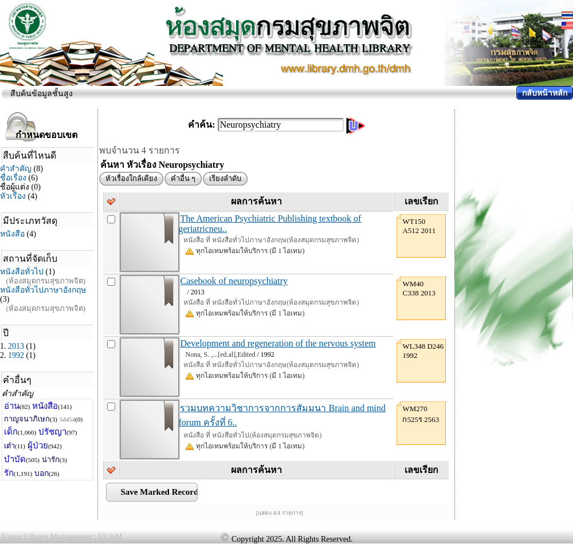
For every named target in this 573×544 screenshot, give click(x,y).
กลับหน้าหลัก (544, 93)
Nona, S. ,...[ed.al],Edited (220, 354)
